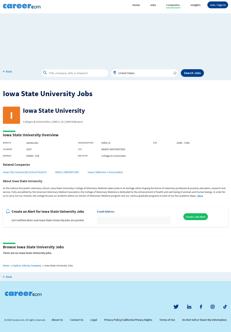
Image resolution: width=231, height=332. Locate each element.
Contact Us (76, 320)
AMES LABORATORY (67, 172)
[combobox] (144, 73)
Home (136, 5)
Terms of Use (167, 320)
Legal (93, 320)
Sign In (218, 5)
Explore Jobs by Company (27, 265)
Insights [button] (196, 5)
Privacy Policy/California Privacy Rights (128, 320)
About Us (57, 320)
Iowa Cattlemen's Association (105, 172)
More (200, 195)
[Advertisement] (115, 38)
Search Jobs (192, 73)
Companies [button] (173, 5)
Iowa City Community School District (25, 172)
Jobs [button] (153, 5)
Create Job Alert (196, 217)
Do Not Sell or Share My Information (204, 320)
